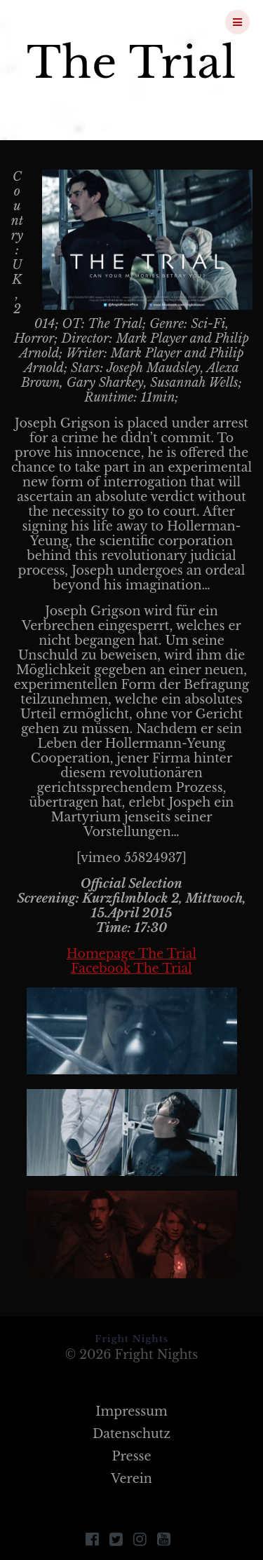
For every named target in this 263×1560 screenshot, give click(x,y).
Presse (131, 1456)
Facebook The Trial (131, 968)
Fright (87, 21)
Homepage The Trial (132, 954)
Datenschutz (131, 1434)
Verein (131, 1478)
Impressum (131, 1411)
